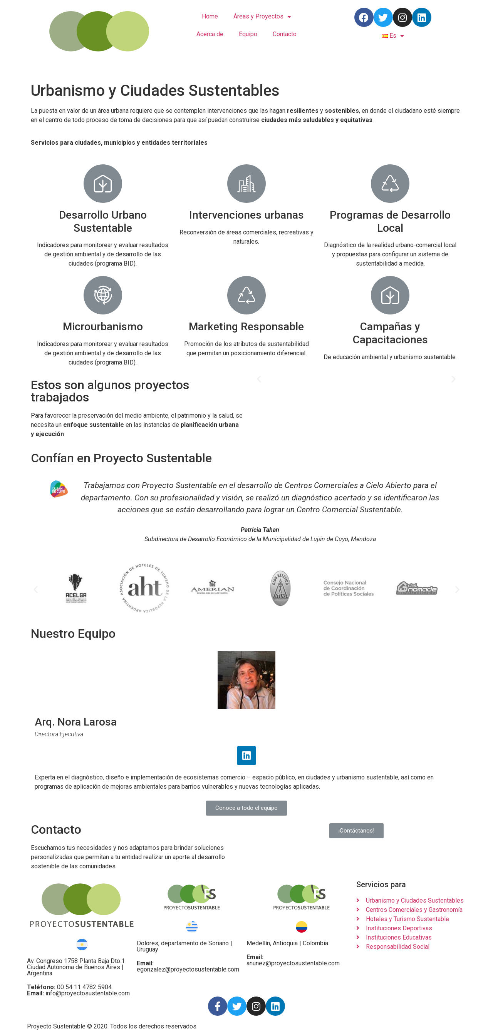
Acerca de (209, 34)
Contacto (285, 34)
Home (210, 16)
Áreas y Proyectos (262, 17)
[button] (259, 378)
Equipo (248, 34)
